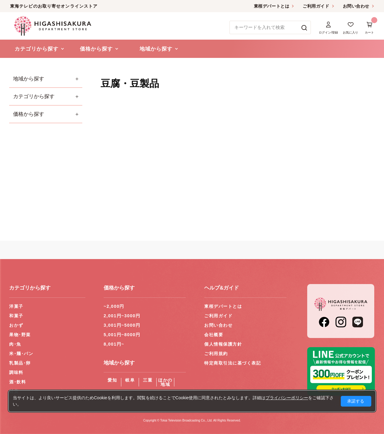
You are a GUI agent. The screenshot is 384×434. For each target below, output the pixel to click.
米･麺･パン (21, 353)
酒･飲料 (17, 381)
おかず (16, 325)
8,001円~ (114, 344)
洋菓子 (16, 306)
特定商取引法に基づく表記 (232, 363)
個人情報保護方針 (223, 344)
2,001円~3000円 (122, 315)
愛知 (112, 380)
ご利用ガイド (316, 6)
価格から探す (28, 114)
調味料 (16, 372)
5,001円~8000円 (122, 334)
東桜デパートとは (271, 6)
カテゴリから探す (34, 96)
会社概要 (213, 334)
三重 (147, 380)
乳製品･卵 (20, 363)
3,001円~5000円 (122, 325)
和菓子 (16, 315)
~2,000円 (114, 306)
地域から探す (28, 79)
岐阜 (130, 380)
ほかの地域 (165, 382)
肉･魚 (15, 344)
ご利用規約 (216, 353)
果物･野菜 (20, 334)
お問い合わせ (356, 6)
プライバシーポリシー (286, 397)
